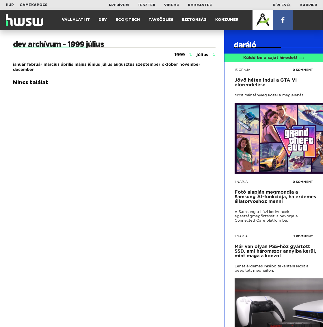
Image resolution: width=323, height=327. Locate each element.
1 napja (241, 181)
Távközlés (160, 20)
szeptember (148, 64)
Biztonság (194, 20)
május (80, 64)
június (94, 64)
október (170, 64)
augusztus (124, 64)
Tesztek (146, 5)
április (67, 64)
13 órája (242, 69)
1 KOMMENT (303, 236)
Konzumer (227, 20)
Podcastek (200, 5)
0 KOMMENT (303, 70)
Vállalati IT (76, 20)
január (19, 64)
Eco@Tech (128, 20)
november (189, 64)
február (34, 64)
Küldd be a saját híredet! (273, 58)
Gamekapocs (33, 5)
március (52, 64)
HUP (10, 5)
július (106, 64)
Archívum (118, 5)
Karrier (308, 5)
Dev (103, 20)
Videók (171, 5)
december (23, 69)
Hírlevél (282, 5)
